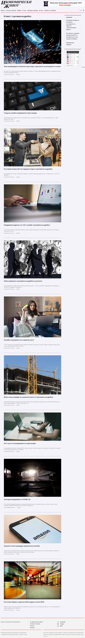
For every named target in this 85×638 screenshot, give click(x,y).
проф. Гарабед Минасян (9, 507)
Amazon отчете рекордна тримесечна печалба (22, 546)
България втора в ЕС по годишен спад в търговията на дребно (28, 169)
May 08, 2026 (70, 65)
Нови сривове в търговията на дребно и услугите (23, 281)
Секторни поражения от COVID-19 (17, 499)
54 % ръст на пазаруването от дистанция (20, 443)
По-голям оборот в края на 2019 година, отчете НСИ (24, 602)
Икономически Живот (9, 74)
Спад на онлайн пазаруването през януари (20, 113)
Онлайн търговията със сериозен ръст (19, 340)
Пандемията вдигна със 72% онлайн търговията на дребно (27, 225)
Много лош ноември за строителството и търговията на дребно (28, 397)
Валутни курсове (73, 52)
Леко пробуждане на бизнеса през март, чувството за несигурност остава (32, 66)
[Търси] (73, 10)
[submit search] (83, 10)
